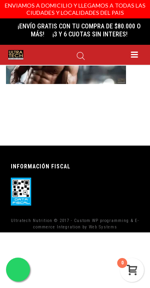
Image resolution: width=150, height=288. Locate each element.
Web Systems (103, 227)
